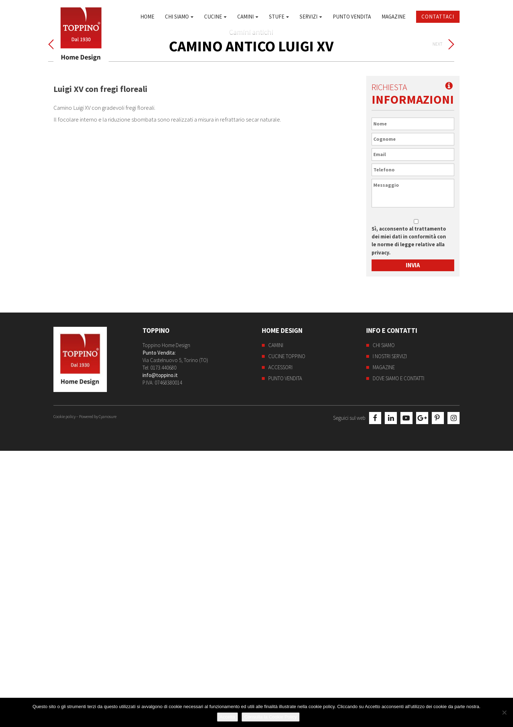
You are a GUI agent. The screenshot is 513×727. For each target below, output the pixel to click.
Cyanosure (107, 692)
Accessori (280, 644)
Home (147, 16)
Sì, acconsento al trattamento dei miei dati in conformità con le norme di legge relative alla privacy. (409, 517)
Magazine (393, 16)
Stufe (279, 16)
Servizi (311, 16)
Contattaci (437, 16)
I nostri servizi (390, 633)
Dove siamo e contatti (398, 655)
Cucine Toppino (286, 633)
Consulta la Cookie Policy (270, 717)
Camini (247, 16)
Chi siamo (179, 16)
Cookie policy (64, 692)
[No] (504, 712)
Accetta (227, 717)
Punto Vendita (352, 16)
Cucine (215, 16)
